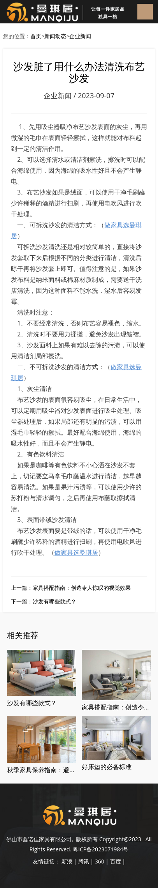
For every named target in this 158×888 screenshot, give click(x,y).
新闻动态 (55, 36)
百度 (115, 861)
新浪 (66, 861)
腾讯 (83, 861)
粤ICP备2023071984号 (100, 849)
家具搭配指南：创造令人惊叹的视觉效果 (82, 587)
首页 (35, 36)
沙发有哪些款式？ (54, 601)
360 (99, 861)
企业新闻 (80, 36)
